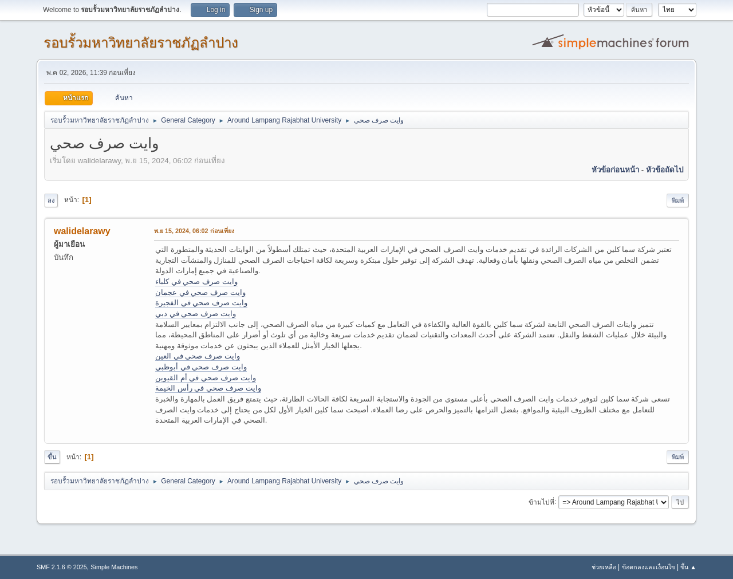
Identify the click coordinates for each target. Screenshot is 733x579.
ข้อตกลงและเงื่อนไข (648, 567)
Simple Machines (113, 567)
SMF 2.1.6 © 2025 (62, 567)
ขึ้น (52, 457)
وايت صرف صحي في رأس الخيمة (208, 388)
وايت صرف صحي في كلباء (196, 281)
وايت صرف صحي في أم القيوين (205, 377)
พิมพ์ (678, 200)
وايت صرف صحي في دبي (195, 313)
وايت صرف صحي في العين (197, 356)
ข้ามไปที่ (541, 502)
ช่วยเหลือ (604, 567)
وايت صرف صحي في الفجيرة (201, 302)
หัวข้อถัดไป (664, 170)
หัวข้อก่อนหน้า (615, 170)
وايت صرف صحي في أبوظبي (201, 367)
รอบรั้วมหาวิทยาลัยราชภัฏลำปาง (141, 42)
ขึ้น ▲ (688, 567)
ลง (51, 200)
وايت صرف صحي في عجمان (200, 292)
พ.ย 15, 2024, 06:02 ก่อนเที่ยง (194, 230)
